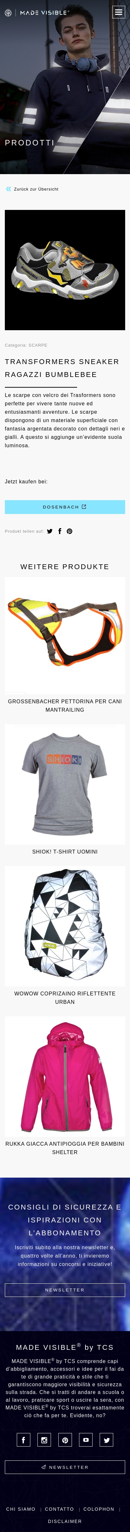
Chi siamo (20, 1509)
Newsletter (65, 1290)
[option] (65, 270)
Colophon (99, 1509)
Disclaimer (65, 1521)
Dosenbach (65, 506)
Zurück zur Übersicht (32, 189)
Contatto (59, 1509)
